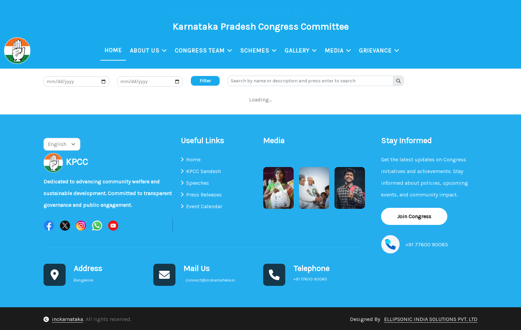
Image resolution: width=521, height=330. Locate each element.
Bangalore (19, 10)
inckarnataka (67, 319)
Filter (205, 81)
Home (113, 50)
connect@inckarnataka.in (92, 10)
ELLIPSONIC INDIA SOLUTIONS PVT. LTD (430, 319)
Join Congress (414, 217)
